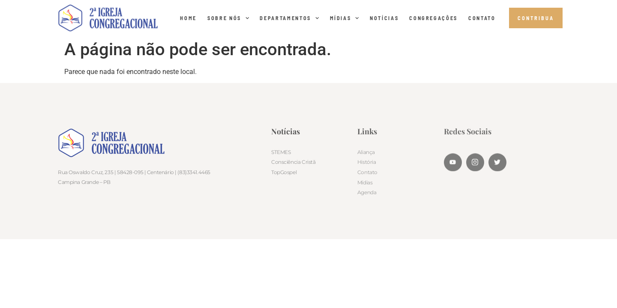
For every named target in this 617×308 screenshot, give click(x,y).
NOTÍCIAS (384, 18)
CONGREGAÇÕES (433, 18)
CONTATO (482, 18)
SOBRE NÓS (228, 18)
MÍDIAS (344, 18)
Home (188, 18)
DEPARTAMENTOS (289, 18)
